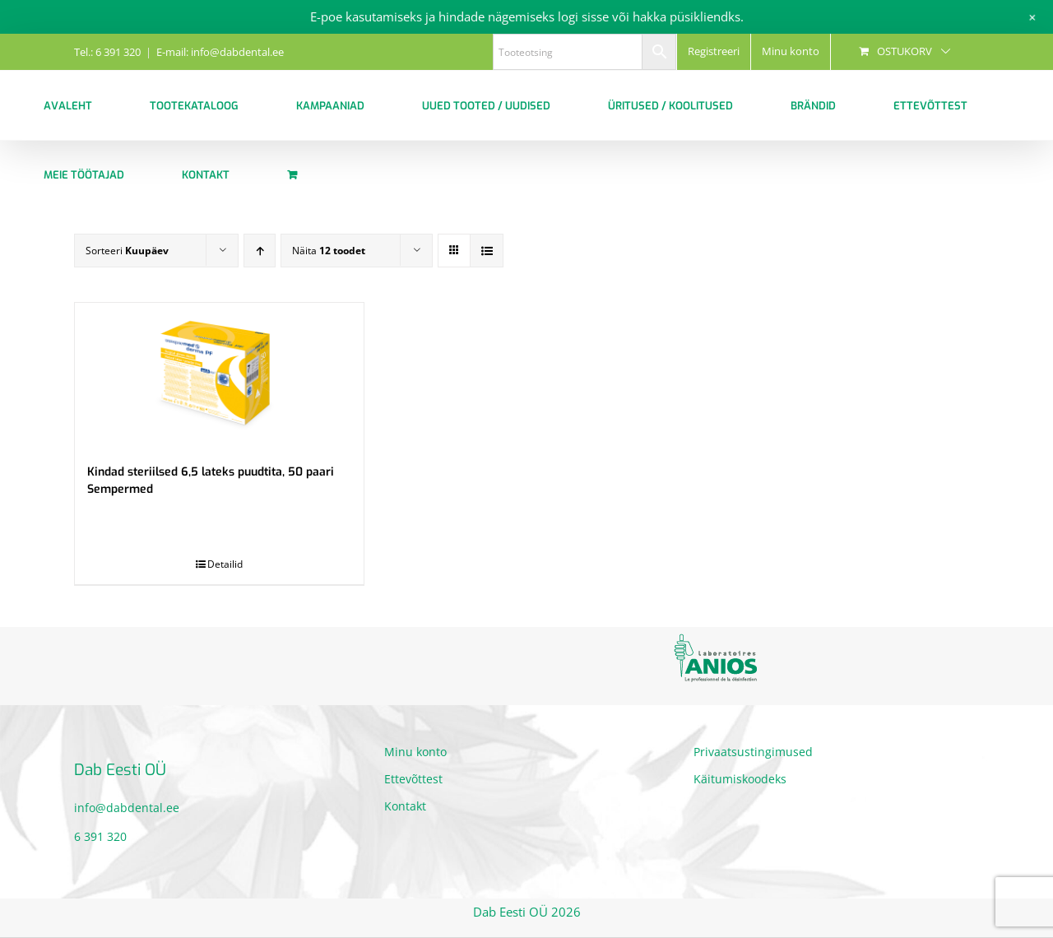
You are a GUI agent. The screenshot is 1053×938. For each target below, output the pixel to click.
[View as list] (487, 250)
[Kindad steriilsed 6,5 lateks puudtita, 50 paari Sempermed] (219, 375)
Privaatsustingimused (753, 751)
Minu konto (415, 751)
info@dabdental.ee (126, 807)
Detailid (225, 564)
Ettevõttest (413, 779)
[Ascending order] (260, 250)
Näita (328, 251)
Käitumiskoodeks (739, 779)
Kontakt (405, 806)
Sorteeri (127, 251)
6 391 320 (100, 836)
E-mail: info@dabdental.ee (220, 51)
